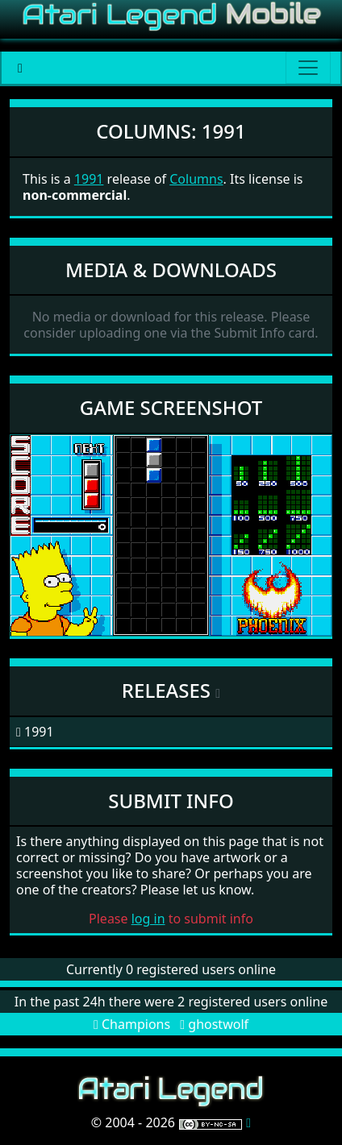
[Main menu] (308, 68)
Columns (196, 179)
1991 (89, 179)
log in (148, 918)
